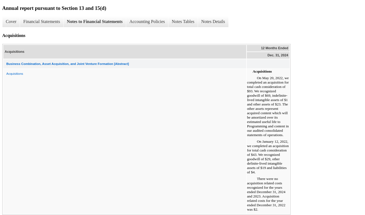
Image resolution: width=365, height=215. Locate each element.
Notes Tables (183, 21)
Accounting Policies (147, 21)
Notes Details (213, 21)
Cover (11, 21)
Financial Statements (41, 21)
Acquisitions (14, 73)
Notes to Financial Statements (95, 21)
